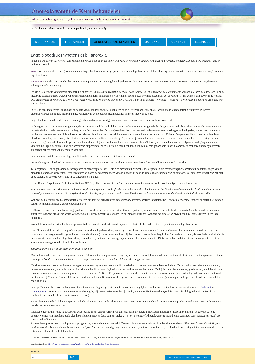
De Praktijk (45, 41)
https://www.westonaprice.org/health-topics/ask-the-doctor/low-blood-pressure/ (83, 344)
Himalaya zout (39, 291)
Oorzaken (153, 41)
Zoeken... (36, 351)
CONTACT (178, 41)
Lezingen (203, 41)
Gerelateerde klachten (114, 41)
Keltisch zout (204, 287)
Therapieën (74, 41)
